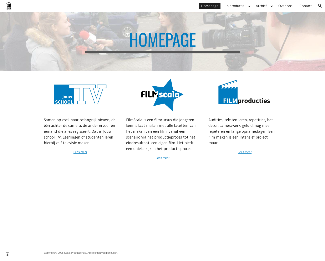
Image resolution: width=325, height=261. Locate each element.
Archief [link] (261, 6)
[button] (320, 6)
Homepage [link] (209, 6)
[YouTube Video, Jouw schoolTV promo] (100, 207)
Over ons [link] (285, 6)
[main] (162, 41)
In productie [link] (234, 6)
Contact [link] (306, 6)
